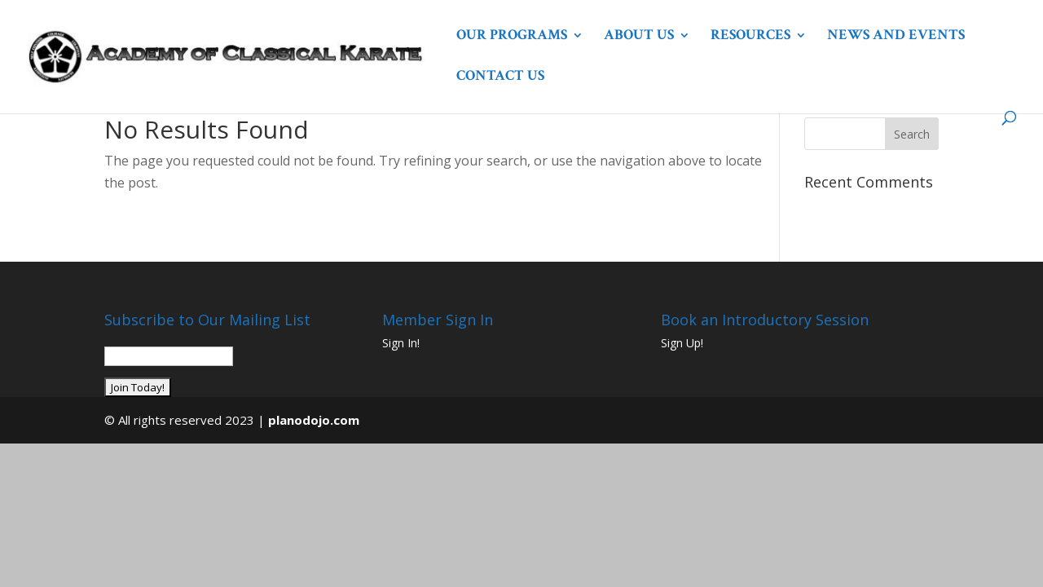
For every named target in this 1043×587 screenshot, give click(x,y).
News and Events (896, 36)
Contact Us (500, 77)
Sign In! (401, 343)
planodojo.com (313, 420)
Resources (750, 36)
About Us (639, 36)
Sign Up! (682, 343)
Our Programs (511, 36)
